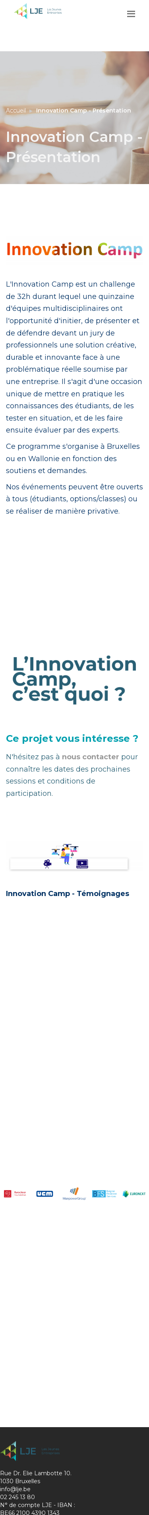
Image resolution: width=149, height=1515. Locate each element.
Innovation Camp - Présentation (83, 110)
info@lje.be (15, 1489)
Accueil (16, 110)
